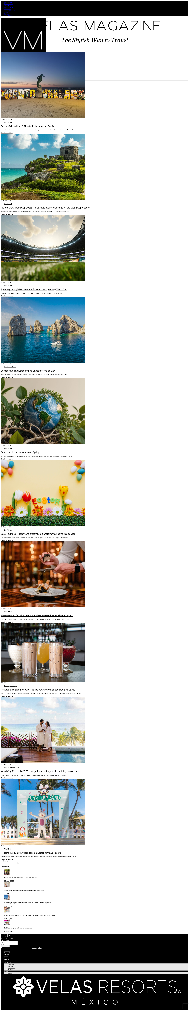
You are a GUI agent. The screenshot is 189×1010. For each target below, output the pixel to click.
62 (7, 861)
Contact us (11, 10)
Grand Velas (11, 964)
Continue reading (7, 133)
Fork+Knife (8, 612)
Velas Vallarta (11, 968)
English (6, 971)
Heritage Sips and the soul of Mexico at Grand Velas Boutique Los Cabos (38, 689)
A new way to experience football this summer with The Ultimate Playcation (27, 903)
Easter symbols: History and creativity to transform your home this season (38, 534)
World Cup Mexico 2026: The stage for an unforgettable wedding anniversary (40, 771)
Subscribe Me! (6, 12)
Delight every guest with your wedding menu (18, 928)
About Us (6, 959)
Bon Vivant (8, 2)
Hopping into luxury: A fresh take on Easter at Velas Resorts (31, 853)
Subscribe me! (5, 946)
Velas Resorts (7, 962)
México (13, 367)
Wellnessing (8, 7)
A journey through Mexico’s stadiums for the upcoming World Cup (34, 289)
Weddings (15, 767)
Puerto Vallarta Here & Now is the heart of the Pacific (27, 126)
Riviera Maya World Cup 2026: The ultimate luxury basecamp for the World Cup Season (45, 207)
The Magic (8, 5)
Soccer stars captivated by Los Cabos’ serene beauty (28, 370)
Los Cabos (7, 367)
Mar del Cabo (11, 969)
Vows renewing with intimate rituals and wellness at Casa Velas (24, 890)
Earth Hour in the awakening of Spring (20, 452)
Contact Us (7, 961)
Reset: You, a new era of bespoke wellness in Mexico (20, 877)
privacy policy (37, 948)
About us (7, 9)
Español (10, 973)
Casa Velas (10, 966)
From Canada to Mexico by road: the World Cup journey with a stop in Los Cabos (29, 915)
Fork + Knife (8, 4)
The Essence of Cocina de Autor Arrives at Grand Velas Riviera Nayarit (37, 615)
